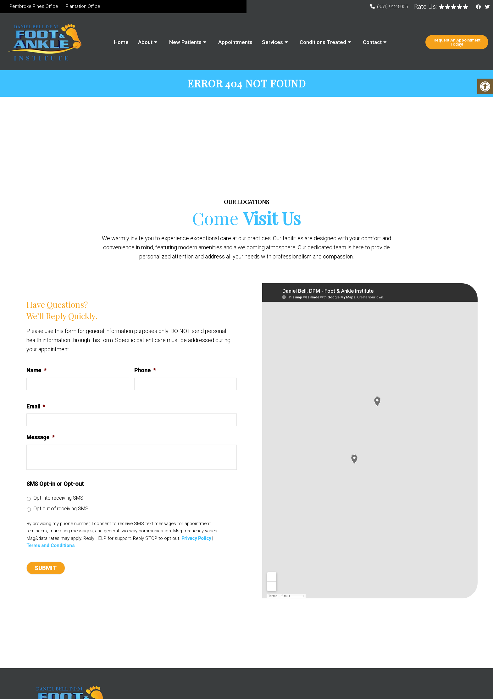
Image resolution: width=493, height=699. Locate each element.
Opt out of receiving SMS (60, 510)
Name (36, 371)
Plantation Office (83, 6)
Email (35, 407)
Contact (372, 42)
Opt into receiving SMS (58, 499)
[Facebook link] (479, 7)
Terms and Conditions (50, 546)
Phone (145, 371)
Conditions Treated (323, 42)
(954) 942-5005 (392, 6)
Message (40, 438)
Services (272, 42)
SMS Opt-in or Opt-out (55, 484)
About (145, 42)
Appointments (235, 42)
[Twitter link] (487, 7)
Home (121, 42)
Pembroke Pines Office (33, 6)
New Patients (185, 42)
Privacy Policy (196, 539)
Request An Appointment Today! (457, 42)
